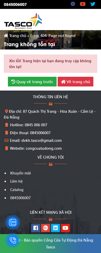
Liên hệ (16, 181)
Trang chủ (15, 35)
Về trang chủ (75, 81)
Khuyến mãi (20, 172)
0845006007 (15, 4)
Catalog (16, 189)
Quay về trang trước (32, 81)
